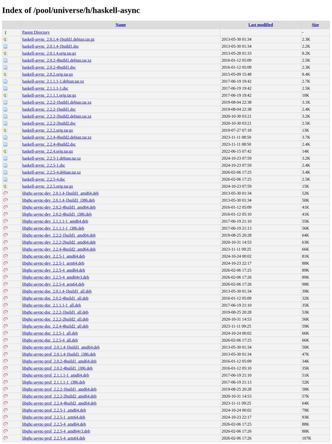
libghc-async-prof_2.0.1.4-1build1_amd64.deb (61, 347)
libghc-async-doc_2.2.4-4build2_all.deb (55, 326)
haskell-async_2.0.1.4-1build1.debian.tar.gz (58, 39)
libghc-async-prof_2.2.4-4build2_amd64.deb (59, 403)
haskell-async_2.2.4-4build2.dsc (49, 144)
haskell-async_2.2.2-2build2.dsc (49, 123)
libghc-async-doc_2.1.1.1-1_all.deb (51, 305)
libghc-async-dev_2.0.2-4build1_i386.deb (57, 214)
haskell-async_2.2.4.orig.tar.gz (47, 151)
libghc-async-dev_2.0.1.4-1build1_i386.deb (58, 200)
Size (315, 25)
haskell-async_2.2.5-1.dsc (43, 165)
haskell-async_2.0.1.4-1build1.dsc (50, 46)
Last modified (260, 25)
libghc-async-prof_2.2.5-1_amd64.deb (54, 410)
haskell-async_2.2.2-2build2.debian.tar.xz (56, 116)
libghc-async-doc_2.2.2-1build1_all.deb (55, 312)
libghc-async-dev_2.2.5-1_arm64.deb (53, 263)
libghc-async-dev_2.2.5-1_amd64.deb (53, 256)
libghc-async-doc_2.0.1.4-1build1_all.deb (57, 291)
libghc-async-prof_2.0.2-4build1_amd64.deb (59, 361)
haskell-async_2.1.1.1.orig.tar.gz (49, 95)
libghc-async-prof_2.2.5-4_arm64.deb (53, 438)
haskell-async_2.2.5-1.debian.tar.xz (51, 158)
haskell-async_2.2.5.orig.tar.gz (47, 186)
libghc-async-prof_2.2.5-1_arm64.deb (53, 417)
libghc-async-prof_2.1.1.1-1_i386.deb (53, 382)
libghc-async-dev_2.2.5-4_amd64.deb (53, 270)
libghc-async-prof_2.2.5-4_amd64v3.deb (56, 431)
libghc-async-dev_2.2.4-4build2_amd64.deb (58, 249)
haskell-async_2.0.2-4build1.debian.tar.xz (56, 60)
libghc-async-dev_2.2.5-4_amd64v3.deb (55, 277)
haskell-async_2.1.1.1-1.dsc (45, 88)
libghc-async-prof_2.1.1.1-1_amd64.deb (55, 375)
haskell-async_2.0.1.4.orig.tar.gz (49, 53)
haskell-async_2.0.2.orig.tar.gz (47, 74)
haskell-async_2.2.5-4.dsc (43, 179)
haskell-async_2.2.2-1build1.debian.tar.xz (56, 102)
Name (120, 25)
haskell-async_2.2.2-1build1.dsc (49, 109)
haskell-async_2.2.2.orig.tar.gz (47, 130)
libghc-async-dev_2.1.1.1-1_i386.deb (53, 228)
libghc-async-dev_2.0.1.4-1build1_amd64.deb (60, 193)
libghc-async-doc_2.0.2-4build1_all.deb (55, 298)
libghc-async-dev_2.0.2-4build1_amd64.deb (58, 207)
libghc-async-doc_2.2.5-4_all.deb (50, 340)
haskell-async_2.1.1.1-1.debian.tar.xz (53, 81)
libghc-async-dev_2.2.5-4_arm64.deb (53, 284)
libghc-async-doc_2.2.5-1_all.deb (50, 333)
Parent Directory (36, 32)
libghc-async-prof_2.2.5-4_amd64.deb (54, 424)
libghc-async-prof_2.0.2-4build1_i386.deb (57, 368)
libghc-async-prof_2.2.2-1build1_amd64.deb (59, 389)
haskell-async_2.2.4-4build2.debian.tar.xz (56, 137)
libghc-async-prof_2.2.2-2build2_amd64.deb (59, 396)
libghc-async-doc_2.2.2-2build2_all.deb (55, 319)
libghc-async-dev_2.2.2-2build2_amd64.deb (58, 242)
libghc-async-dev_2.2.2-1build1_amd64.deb (58, 235)
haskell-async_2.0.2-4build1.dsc (49, 67)
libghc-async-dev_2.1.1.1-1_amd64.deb (55, 221)
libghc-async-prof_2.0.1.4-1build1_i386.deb (59, 354)
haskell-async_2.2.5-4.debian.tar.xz (51, 172)
